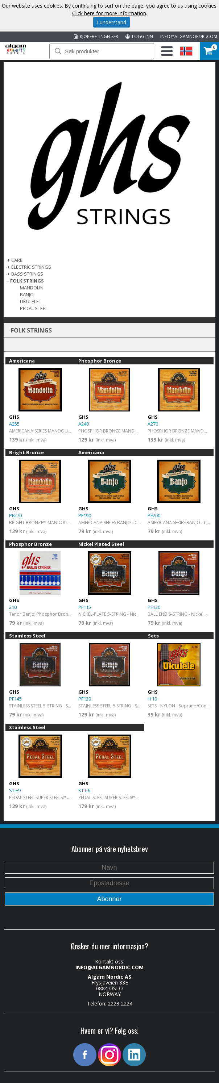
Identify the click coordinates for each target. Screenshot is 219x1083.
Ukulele (29, 301)
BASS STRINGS (27, 274)
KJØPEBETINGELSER (96, 36)
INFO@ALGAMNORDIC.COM (188, 36)
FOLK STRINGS (27, 280)
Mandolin (32, 287)
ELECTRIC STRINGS (31, 267)
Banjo (27, 294)
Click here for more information (109, 13)
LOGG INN (139, 36)
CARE (16, 260)
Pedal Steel (33, 308)
